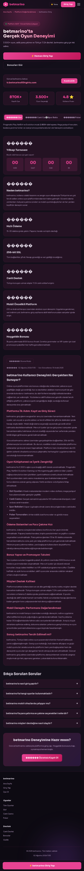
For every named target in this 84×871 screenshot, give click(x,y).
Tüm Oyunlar (8, 805)
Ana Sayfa (7, 783)
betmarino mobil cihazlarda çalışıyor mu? (42, 706)
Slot (4, 809)
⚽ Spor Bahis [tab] (51, 120)
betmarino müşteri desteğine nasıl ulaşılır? (42, 725)
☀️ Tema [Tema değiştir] (54, 4)
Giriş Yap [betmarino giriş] (68, 4)
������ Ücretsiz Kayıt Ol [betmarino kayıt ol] (42, 760)
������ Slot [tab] (14, 120)
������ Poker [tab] (71, 120)
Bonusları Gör (15, 65)
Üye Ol (6, 792)
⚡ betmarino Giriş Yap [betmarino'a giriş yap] (42, 865)
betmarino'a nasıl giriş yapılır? (42, 686)
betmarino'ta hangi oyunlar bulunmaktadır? (42, 696)
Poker (5, 818)
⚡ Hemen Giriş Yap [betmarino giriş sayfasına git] (42, 56)
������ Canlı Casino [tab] (34, 120)
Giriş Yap (7, 788)
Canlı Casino (8, 814)
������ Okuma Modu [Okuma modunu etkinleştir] (20, 367)
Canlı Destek (8, 831)
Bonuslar (7, 835)
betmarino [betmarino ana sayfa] (14, 4)
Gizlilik (6, 840)
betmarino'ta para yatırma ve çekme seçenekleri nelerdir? (42, 716)
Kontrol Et (69, 81)
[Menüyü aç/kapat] (79, 4)
